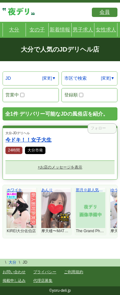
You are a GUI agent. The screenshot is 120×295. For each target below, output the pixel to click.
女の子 (37, 29)
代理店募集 (42, 280)
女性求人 (106, 29)
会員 (105, 12)
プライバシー (44, 272)
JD (8, 78)
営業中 (14, 94)
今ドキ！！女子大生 (28, 140)
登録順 (73, 94)
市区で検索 (75, 78)
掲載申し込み (14, 280)
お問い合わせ (14, 272)
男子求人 (83, 29)
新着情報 (60, 29)
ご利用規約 (73, 272)
